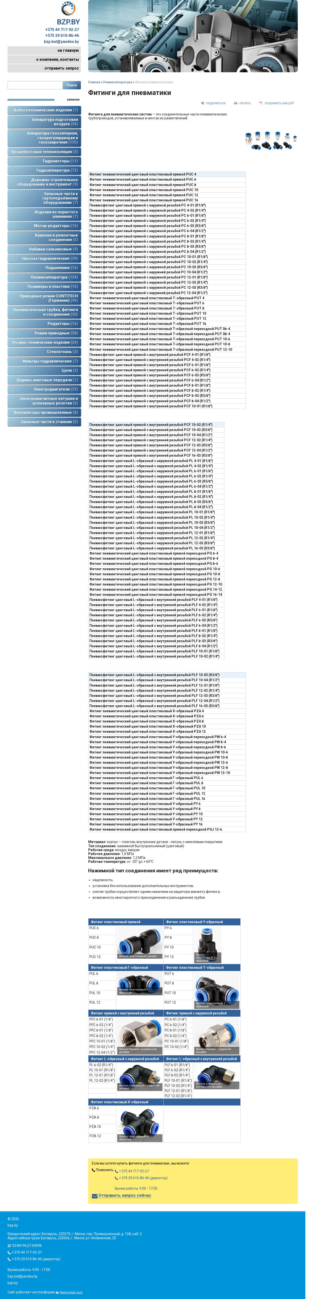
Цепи (70, 370)
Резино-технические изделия (45, 342)
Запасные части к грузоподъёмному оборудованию (60, 198)
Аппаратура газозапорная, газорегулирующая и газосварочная (52, 137)
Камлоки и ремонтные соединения (56, 237)
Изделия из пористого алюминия (56, 214)
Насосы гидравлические (50, 258)
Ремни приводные (56, 333)
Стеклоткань (62, 351)
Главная (94, 82)
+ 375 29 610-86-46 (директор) (141, 1178)
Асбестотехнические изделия (46, 110)
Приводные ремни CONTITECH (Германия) (49, 298)
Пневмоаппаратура (54, 277)
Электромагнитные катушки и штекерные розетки (49, 400)
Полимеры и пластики (53, 286)
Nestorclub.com (71, 1292)
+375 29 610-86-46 (62, 35)
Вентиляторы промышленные (46, 412)
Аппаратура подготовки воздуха (55, 121)
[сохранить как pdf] (277, 103)
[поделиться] (213, 103)
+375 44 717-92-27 (62, 30)
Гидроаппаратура (57, 170)
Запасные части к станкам (49, 421)
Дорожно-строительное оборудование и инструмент (47, 181)
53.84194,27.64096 (27, 1245)
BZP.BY (68, 13)
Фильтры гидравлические (50, 361)
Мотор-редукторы (56, 225)
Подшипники (61, 267)
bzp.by (13, 1283)
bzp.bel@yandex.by (61, 42)
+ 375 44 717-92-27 (132, 1171)
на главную (68, 50)
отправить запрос (61, 68)
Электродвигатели (56, 389)
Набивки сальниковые (53, 249)
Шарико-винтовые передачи (47, 380)
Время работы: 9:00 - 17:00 (136, 1188)
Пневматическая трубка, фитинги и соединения (45, 311)
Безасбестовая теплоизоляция (45, 151)
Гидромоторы (60, 161)
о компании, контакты (57, 59)
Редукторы (63, 323)
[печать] (242, 103)
